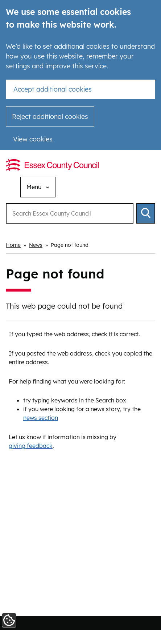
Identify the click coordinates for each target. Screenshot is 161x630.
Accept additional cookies (52, 89)
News (35, 245)
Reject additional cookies (50, 116)
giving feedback (31, 445)
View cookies (33, 139)
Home (13, 245)
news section (40, 417)
